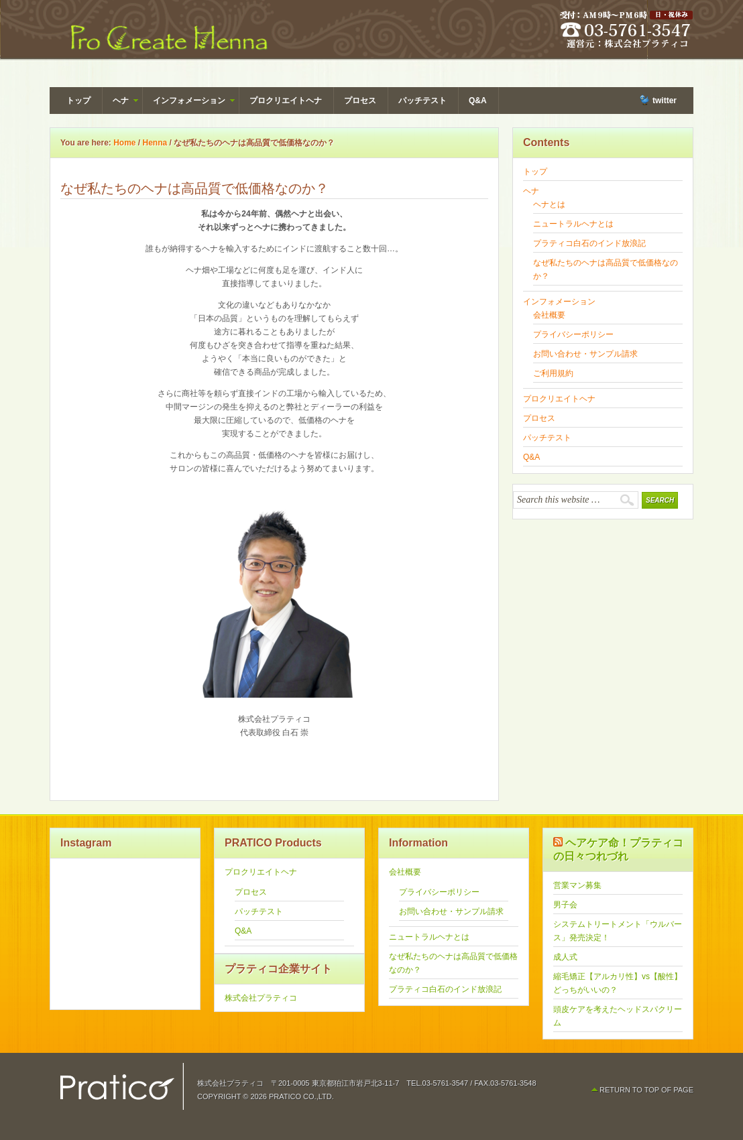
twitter (664, 100)
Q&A (478, 100)
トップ (78, 100)
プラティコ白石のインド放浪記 (589, 243)
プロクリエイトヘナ (285, 100)
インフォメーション (189, 102)
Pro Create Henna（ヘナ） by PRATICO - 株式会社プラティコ (167, 33)
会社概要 (549, 315)
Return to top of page (646, 1090)
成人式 (565, 957)
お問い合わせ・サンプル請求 (585, 354)
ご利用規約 (553, 373)
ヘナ (121, 102)
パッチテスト (422, 100)
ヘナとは (549, 204)
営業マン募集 (577, 885)
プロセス (360, 100)
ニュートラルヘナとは (573, 224)
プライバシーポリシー (573, 334)
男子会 (565, 904)
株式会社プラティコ (261, 998)
